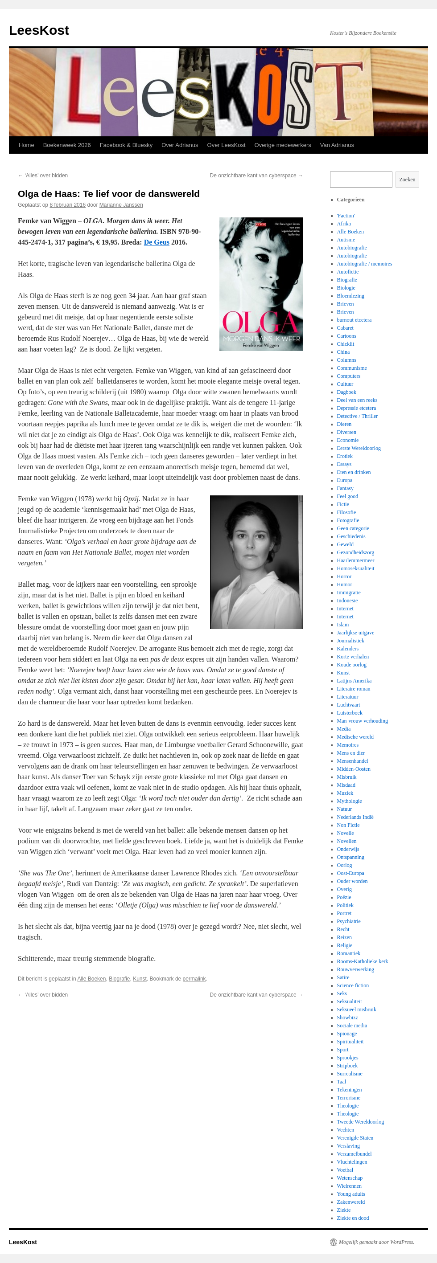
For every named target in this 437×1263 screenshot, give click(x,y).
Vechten (346, 1130)
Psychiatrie (349, 921)
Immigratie (349, 592)
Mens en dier (351, 753)
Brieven (345, 304)
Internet (345, 608)
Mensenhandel (352, 761)
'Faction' (346, 216)
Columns (346, 360)
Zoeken (408, 179)
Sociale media (352, 1025)
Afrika (344, 224)
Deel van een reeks (357, 400)
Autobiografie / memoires (364, 264)
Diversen (346, 432)
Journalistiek (350, 641)
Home (26, 145)
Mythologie (349, 801)
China (343, 352)
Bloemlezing (350, 296)
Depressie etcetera (356, 408)
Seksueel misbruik (356, 1009)
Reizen (344, 937)
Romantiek (349, 953)
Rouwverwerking (355, 969)
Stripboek (347, 1066)
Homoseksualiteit (356, 568)
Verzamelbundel (354, 1154)
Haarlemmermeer (356, 560)
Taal (341, 1082)
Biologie (346, 288)
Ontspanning (350, 857)
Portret (344, 913)
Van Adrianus (337, 145)
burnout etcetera (354, 320)
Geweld (345, 544)
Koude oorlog (352, 665)
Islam (343, 624)
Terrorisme (348, 1098)
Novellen (347, 841)
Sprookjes (348, 1058)
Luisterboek (350, 713)
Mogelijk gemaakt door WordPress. (376, 1242)
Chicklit (346, 344)
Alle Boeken (91, 979)
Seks (342, 993)
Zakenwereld (351, 1202)
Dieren (344, 424)
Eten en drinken (354, 472)
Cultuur (345, 384)
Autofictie (348, 272)
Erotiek (345, 456)
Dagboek (346, 392)
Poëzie (344, 897)
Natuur (344, 809)
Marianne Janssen (121, 205)
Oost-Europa (350, 873)
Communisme (352, 368)
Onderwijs (348, 849)
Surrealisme (350, 1074)
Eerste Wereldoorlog (359, 448)
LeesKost (39, 30)
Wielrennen (349, 1186)
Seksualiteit (349, 1001)
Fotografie (348, 520)
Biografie (119, 979)
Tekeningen (349, 1090)
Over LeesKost (226, 145)
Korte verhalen (353, 657)
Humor (344, 584)
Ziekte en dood (353, 1218)
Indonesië (347, 600)
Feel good (348, 496)
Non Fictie (348, 825)
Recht (343, 929)
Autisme (346, 240)
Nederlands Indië (355, 817)
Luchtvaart (348, 705)
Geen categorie (353, 528)
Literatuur (348, 697)
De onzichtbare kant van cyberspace (256, 175)
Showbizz (347, 1017)
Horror (344, 576)
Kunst (140, 979)
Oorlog (344, 865)
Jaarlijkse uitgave (356, 632)
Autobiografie (352, 248)
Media (344, 729)
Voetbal (345, 1170)
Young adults (351, 1194)
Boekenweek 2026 (67, 145)
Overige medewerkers (283, 145)
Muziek (345, 793)
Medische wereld (355, 737)
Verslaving (348, 1146)
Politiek (345, 905)
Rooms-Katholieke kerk (362, 961)
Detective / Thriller (357, 416)
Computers (349, 376)
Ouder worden (352, 881)
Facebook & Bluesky (126, 145)
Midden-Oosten (354, 769)
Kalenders (348, 649)
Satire (343, 977)
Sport (343, 1049)
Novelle (345, 833)
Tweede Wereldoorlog (360, 1122)
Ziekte (344, 1210)
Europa (345, 480)
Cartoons (346, 336)
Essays (344, 464)
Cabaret (345, 328)
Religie (345, 945)
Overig (344, 889)
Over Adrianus (179, 145)
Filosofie (346, 512)
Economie (348, 440)
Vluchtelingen (352, 1162)
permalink (194, 979)
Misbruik (347, 777)
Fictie (343, 504)
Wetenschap (350, 1178)
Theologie (348, 1106)
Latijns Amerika (354, 681)
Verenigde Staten (355, 1138)
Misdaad (346, 785)
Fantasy (345, 488)
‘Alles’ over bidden (43, 175)
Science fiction (353, 985)
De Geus (156, 242)
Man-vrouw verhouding (362, 721)
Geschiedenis (351, 536)
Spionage (347, 1033)
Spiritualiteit (350, 1041)
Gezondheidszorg (356, 552)
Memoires (348, 745)
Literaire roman (354, 689)
